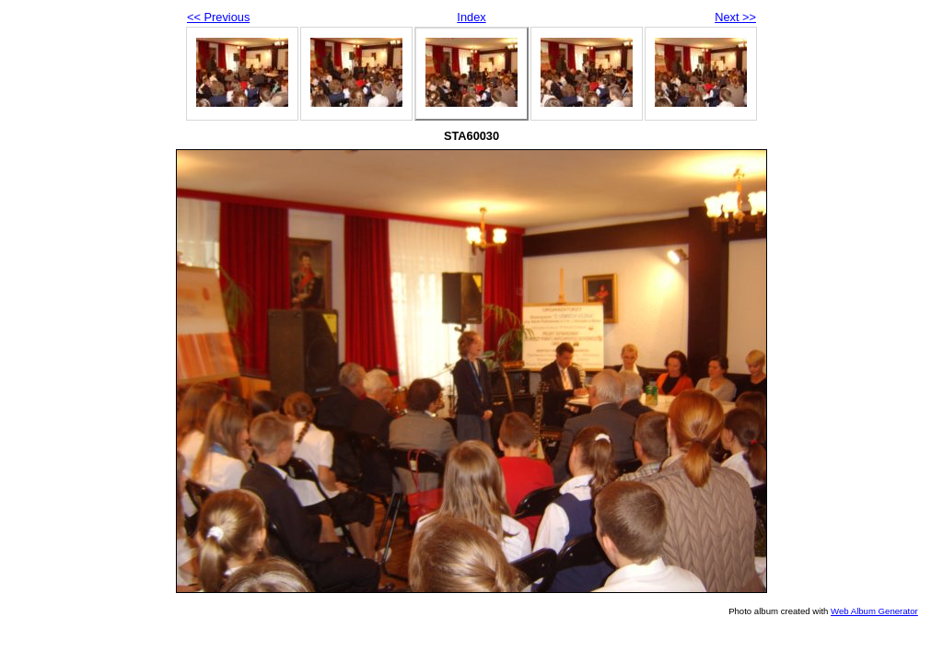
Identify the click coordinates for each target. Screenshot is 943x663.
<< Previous (218, 17)
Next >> (735, 17)
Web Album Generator (874, 611)
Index (471, 17)
